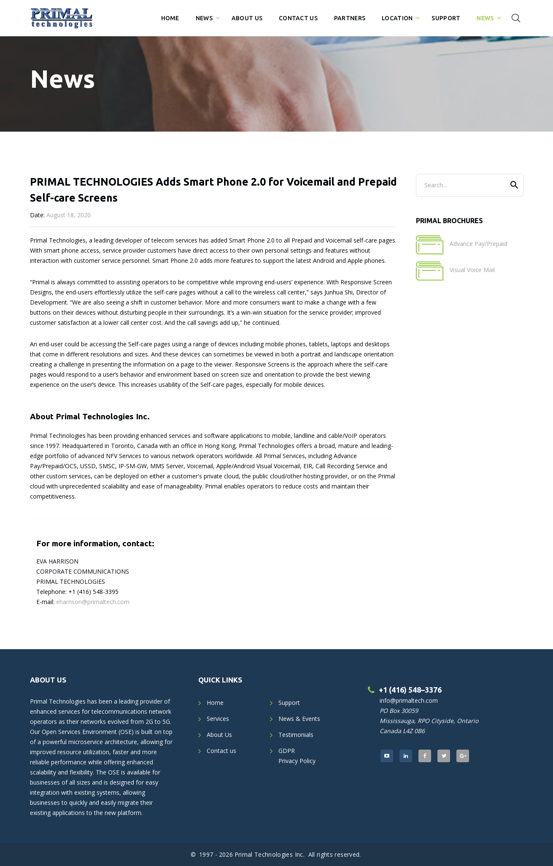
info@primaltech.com (409, 700)
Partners (349, 18)
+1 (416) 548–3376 (410, 689)
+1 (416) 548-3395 (93, 592)
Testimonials (295, 735)
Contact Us (298, 18)
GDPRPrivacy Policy (297, 756)
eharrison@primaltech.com (92, 602)
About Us (247, 18)
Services (218, 719)
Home (170, 18)
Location (397, 18)
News (204, 18)
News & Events (299, 719)
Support (446, 18)
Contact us (221, 751)
